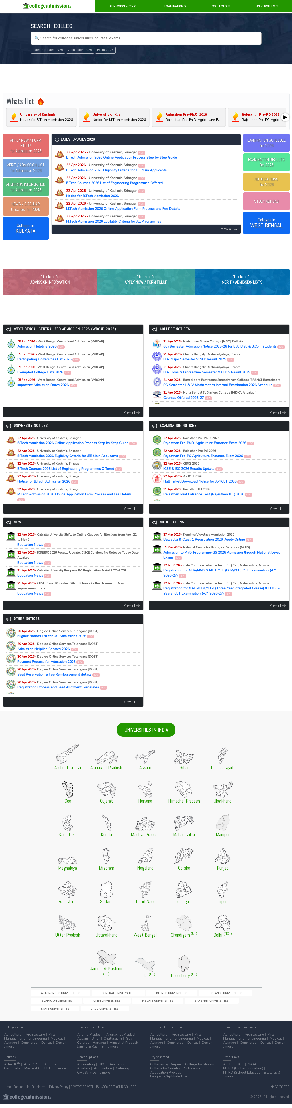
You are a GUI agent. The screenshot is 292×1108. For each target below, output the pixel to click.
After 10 (12, 1068)
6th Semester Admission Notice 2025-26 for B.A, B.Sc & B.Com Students (224, 354)
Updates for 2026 (25, 206)
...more (9, 1050)
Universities (267, 6)
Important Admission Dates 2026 (60, 392)
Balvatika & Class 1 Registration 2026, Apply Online (208, 547)
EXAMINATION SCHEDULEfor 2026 (266, 142)
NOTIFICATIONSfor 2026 (266, 181)
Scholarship (193, 1072)
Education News (77, 550)
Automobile (103, 1072)
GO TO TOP (280, 1091)
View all (229, 229)
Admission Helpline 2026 (60, 354)
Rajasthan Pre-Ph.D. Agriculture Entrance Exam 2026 (209, 451)
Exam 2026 (105, 50)
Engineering (38, 1042)
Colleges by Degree (165, 1068)
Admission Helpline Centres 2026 (57, 656)
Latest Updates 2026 (48, 50)
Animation (117, 1068)
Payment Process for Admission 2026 (57, 669)
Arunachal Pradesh (121, 1038)
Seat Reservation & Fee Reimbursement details (58, 682)
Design (61, 1046)
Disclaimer (39, 1091)
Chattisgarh (113, 1042)
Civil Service (86, 1076)
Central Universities (92, 1003)
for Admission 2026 (26, 145)
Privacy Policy (58, 1091)
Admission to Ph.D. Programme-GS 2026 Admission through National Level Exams (221, 562)
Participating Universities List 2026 (60, 367)
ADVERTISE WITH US (85, 1091)
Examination (175, 6)
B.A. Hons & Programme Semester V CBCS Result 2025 (211, 380)
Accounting (86, 1068)
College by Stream (199, 1068)
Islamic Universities (202, 1003)
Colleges (221, 6)
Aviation (10, 1046)
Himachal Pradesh (124, 1046)
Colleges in (25, 228)
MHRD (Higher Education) (243, 1072)
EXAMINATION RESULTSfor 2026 (266, 162)
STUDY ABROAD (266, 201)
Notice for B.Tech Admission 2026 (106, 193)
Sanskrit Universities (84, 1011)
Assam (82, 1042)
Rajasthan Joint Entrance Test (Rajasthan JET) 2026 (208, 502)
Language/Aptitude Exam (170, 1080)
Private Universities (47, 1011)
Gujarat (83, 1046)
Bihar (96, 1042)
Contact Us (21, 1091)
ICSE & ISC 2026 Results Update (193, 476)
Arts (52, 1038)
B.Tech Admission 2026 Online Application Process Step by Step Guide (121, 155)
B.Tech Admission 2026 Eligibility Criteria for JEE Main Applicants (116, 168)
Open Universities (235, 1003)
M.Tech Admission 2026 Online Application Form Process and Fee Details (123, 206)
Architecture (35, 1038)
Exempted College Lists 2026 (60, 380)
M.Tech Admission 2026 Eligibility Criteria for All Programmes (113, 219)
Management (14, 1042)
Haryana (99, 1046)
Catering (122, 1072)
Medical (57, 1042)
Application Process (165, 1076)
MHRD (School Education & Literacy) (251, 1076)
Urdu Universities (151, 1011)
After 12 (32, 1068)
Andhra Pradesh (89, 1038)
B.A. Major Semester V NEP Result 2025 (201, 367)
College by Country (165, 1072)
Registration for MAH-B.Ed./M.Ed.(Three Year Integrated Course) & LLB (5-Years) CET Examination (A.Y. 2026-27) (221, 598)
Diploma (50, 1068)
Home (7, 1091)
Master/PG (32, 1072)
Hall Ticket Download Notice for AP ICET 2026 (204, 489)
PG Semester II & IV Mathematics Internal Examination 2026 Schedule (222, 392)
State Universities (119, 1011)
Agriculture (13, 1038)
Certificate (12, 1072)
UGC (240, 1068)
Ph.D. (48, 1072)
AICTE (228, 1068)
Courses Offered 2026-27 (209, 405)
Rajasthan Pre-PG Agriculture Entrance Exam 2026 (207, 463)
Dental (46, 1046)
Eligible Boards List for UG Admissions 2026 (57, 644)
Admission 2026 (122, 6)
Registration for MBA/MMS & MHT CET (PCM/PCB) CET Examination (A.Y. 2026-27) (220, 580)
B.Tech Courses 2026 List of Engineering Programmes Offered (114, 180)
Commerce (29, 1046)
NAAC (252, 1068)
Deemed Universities (128, 1003)
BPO (102, 1068)
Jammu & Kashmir (90, 1050)
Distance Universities (165, 1003)
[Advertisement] (146, 78)
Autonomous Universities (51, 1003)
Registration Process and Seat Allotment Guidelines (62, 695)
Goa (129, 1042)
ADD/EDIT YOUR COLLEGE (119, 1091)
